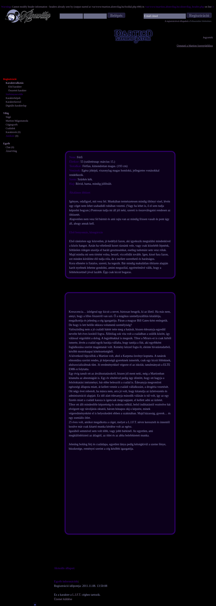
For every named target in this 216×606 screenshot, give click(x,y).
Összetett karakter (17, 90)
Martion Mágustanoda (17, 120)
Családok (10, 128)
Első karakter (15, 86)
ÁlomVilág (11, 151)
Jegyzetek (208, 37)
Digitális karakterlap (16, 105)
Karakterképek (13, 98)
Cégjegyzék (12, 124)
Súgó (8, 117)
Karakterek (11, 132)
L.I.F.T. (76, 594)
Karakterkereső (13, 101)
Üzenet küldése (63, 599)
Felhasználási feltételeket (200, 21)
